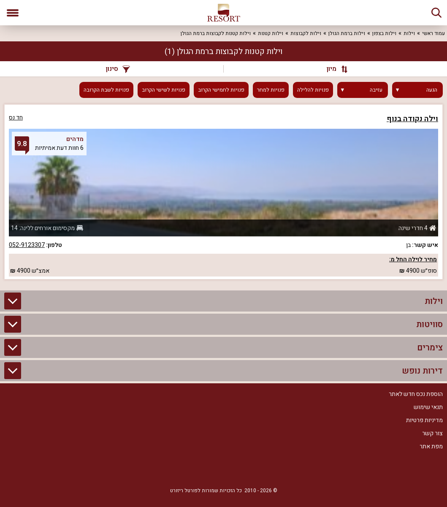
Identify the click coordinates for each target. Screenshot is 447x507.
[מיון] (333, 68)
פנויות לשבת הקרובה (106, 90)
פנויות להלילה (313, 90)
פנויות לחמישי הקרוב (221, 90)
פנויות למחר (270, 90)
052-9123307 (27, 245)
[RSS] (223, 469)
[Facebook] (249, 469)
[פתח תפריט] (12, 12)
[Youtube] (198, 469)
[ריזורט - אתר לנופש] (223, 12)
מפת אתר (431, 446)
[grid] (223, 192)
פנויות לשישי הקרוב (163, 90)
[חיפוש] (436, 12)
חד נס (16, 117)
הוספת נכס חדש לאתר (416, 394)
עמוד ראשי (433, 33)
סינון (118, 68)
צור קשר (432, 433)
